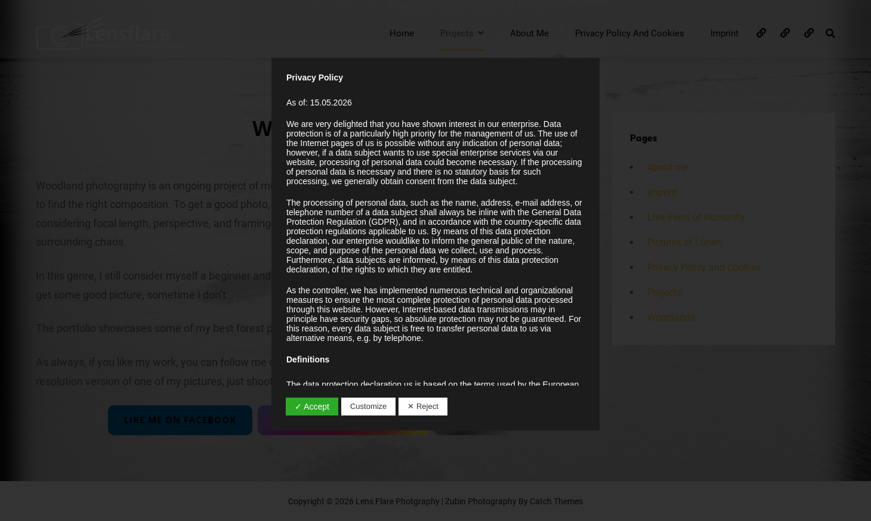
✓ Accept (312, 406)
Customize (368, 406)
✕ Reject (422, 406)
